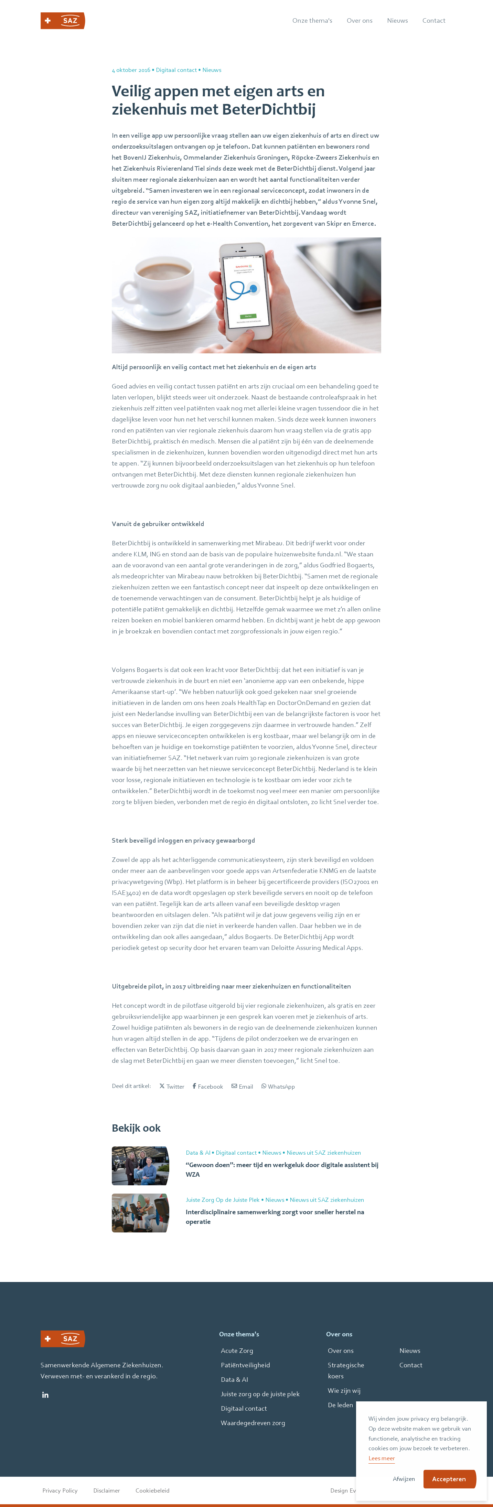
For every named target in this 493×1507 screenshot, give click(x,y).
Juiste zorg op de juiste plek (260, 1394)
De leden (340, 1405)
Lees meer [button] (381, 1458)
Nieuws (409, 1351)
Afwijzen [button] (404, 1478)
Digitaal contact (244, 1408)
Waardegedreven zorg (253, 1423)
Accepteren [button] (449, 1479)
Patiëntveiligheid (245, 1365)
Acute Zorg (237, 1351)
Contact (410, 1365)
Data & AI (234, 1379)
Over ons (341, 1351)
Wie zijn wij (344, 1390)
